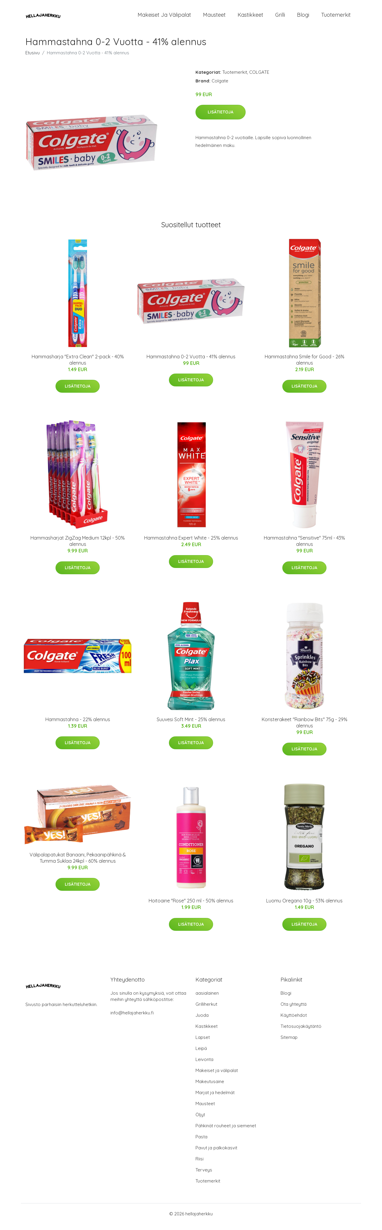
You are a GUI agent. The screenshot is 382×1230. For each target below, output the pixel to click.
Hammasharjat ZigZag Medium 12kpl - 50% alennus (77, 547)
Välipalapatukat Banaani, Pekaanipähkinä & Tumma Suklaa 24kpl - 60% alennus (78, 864)
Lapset (202, 1043)
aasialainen (207, 999)
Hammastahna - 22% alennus (77, 725)
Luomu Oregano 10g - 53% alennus (304, 907)
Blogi (303, 17)
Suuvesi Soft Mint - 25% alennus (191, 725)
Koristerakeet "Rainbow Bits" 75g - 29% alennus (304, 728)
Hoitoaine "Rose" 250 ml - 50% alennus (191, 907)
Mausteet (214, 17)
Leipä (201, 1054)
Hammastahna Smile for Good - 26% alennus (304, 366)
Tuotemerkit (336, 17)
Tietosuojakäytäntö (301, 1032)
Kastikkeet (250, 17)
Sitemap (289, 1043)
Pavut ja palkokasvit (216, 1154)
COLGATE (259, 78)
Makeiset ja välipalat (164, 17)
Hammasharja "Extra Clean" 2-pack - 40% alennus (78, 366)
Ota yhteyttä (293, 1010)
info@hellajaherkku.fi (132, 1019)
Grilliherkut (206, 1010)
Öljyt (200, 1120)
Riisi (199, 1165)
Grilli (280, 17)
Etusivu (32, 59)
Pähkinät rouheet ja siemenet (225, 1131)
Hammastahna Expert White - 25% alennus (191, 544)
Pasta (201, 1142)
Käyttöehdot (294, 1021)
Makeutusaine (209, 1087)
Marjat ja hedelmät (215, 1098)
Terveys (203, 1176)
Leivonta (204, 1065)
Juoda (202, 1021)
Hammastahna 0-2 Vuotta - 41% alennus (191, 363)
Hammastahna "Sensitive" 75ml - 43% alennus (304, 547)
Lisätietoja (220, 118)
